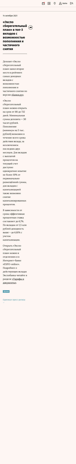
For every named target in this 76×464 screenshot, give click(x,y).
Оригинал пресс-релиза (14, 301)
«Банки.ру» (17, 94)
